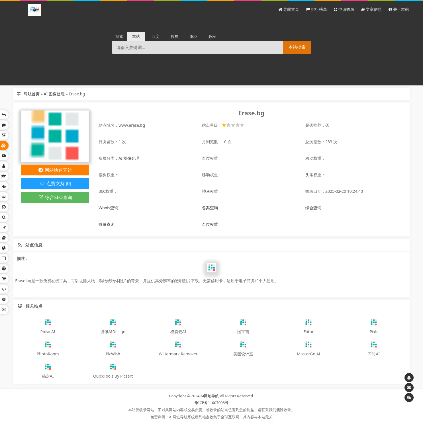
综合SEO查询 (55, 197)
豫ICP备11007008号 (211, 402)
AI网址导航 (210, 395)
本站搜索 (297, 47)
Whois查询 (108, 207)
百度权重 (210, 224)
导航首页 (32, 94)
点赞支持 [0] (55, 183)
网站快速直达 (55, 170)
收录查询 (107, 224)
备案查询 (210, 207)
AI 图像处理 (54, 94)
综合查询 (313, 207)
